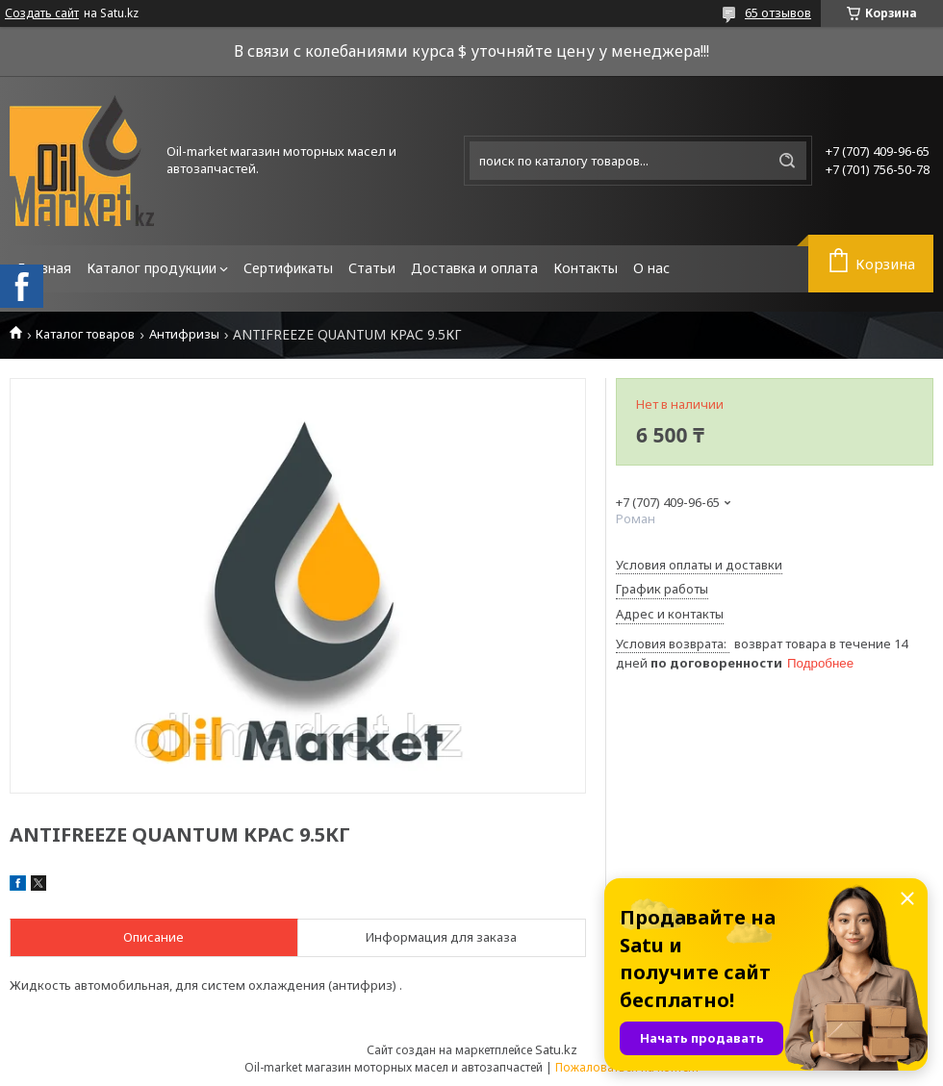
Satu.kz (556, 1049)
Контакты (585, 268)
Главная (44, 268)
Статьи (371, 268)
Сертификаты (288, 268)
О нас (651, 268)
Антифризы (184, 334)
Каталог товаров (85, 334)
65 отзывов (778, 12)
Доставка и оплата (474, 268)
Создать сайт (42, 13)
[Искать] (787, 160)
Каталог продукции (152, 268)
